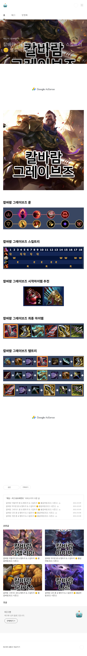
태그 (13, 15)
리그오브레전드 (18, 498)
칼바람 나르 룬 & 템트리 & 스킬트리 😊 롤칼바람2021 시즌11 (30, 512)
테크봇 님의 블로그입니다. (14, 615)
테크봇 (7, 611)
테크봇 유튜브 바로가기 (11, 647)
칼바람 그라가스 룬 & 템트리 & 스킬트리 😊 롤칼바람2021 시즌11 (32, 509)
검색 (76, 5)
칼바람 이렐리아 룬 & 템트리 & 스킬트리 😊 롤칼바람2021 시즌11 (32, 503)
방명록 (25, 15)
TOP (82, 647)
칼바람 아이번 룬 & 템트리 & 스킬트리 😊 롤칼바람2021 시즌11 (31, 506)
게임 (8, 498)
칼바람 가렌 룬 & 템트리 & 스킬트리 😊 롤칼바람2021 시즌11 (30, 516)
